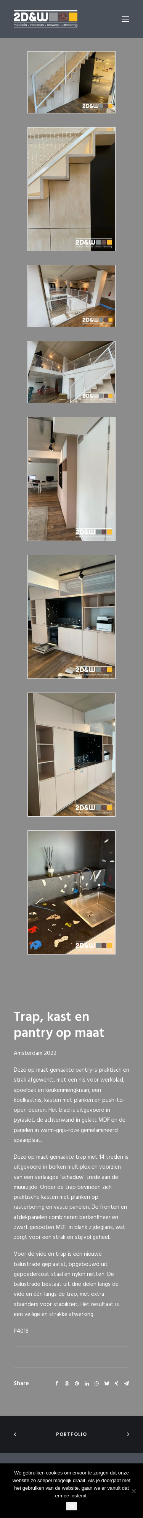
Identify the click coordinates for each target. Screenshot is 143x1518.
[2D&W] (45, 18)
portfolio (71, 1434)
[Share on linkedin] (86, 1383)
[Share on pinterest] (76, 1383)
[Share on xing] (116, 1383)
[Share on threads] (66, 1383)
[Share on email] (126, 1383)
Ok (71, 1506)
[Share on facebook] (56, 1383)
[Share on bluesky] (106, 1383)
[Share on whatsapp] (96, 1383)
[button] (125, 19)
